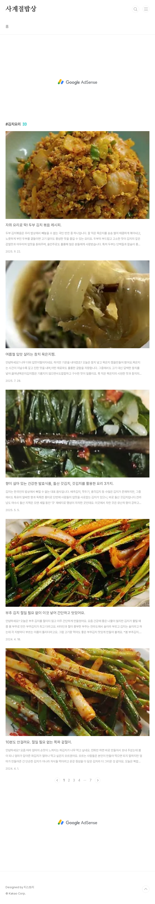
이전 (57, 780)
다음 (97, 780)
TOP (145, 889)
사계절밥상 (21, 9)
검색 (135, 9)
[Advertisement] (77, 82)
